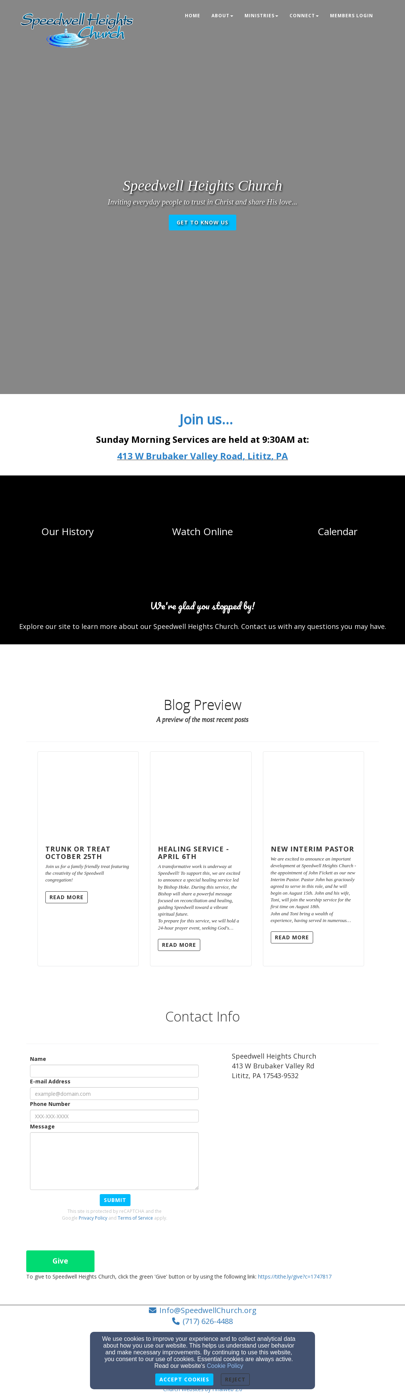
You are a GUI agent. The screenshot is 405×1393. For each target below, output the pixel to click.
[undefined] (67, 531)
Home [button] (192, 15)
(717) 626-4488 (208, 1321)
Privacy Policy (93, 1218)
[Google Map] (305, 1141)
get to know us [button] (202, 222)
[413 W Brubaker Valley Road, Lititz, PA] (202, 457)
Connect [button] (304, 15)
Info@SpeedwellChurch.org (207, 1310)
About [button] (222, 15)
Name (38, 1058)
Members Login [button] (351, 15)
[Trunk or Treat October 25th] (88, 795)
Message (42, 1126)
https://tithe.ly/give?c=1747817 (295, 1276)
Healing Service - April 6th (193, 852)
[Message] (114, 1161)
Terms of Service (135, 1218)
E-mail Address (50, 1081)
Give (60, 1261)
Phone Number (50, 1103)
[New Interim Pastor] (313, 795)
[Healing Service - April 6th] (200, 795)
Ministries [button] (261, 15)
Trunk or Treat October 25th (78, 852)
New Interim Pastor (312, 848)
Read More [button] (67, 897)
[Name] (114, 1071)
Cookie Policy (225, 1366)
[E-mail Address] (114, 1093)
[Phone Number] (114, 1116)
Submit (115, 1199)
